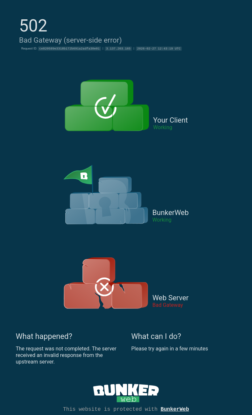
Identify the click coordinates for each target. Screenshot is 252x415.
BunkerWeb (175, 408)
